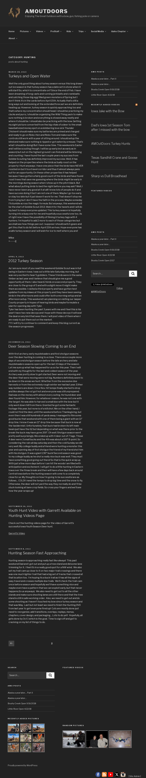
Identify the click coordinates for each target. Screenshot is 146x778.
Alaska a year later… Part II (103, 79)
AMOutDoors (46, 11)
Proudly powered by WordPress (22, 765)
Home (12, 31)
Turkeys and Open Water (29, 76)
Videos (41, 31)
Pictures (25, 31)
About (13, 38)
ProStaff (56, 31)
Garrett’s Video (17, 533)
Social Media (99, 31)
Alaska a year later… (100, 84)
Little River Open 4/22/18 (103, 95)
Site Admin (135, 776)
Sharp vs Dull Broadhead (109, 176)
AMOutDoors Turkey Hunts (110, 143)
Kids (70, 31)
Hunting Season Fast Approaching (37, 553)
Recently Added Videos (105, 105)
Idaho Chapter (119, 31)
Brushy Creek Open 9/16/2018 (105, 89)
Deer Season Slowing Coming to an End (42, 346)
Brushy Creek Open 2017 (102, 260)
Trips (82, 31)
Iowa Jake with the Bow (107, 111)
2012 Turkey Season (25, 261)
